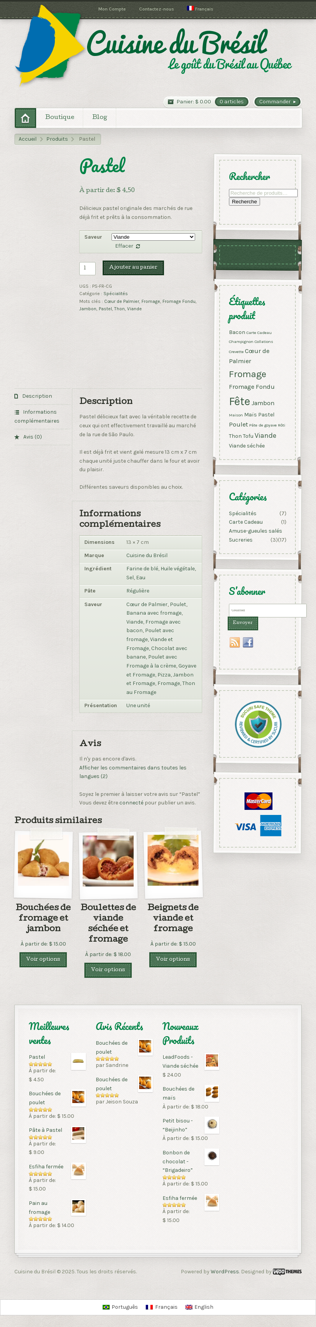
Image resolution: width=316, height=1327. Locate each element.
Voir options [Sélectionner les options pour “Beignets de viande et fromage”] (173, 959)
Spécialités (115, 293)
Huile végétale (178, 568)
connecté (131, 802)
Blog (99, 118)
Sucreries (241, 540)
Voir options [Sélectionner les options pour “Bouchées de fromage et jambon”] (43, 959)
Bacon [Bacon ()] (237, 332)
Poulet (178, 604)
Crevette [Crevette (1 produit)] (236, 351)
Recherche (244, 202)
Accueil (28, 139)
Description (36, 396)
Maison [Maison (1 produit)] (236, 415)
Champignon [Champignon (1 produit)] (241, 341)
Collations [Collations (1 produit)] (264, 341)
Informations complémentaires (36, 416)
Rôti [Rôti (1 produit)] (281, 425)
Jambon (87, 308)
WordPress (225, 1271)
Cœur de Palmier (121, 301)
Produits (57, 139)
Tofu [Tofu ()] (248, 435)
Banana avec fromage (154, 613)
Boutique (59, 118)
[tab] (42, 397)
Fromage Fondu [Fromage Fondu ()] (252, 386)
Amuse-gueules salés (255, 531)
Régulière (137, 590)
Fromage (150, 301)
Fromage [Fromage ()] (247, 373)
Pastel (105, 308)
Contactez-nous (156, 9)
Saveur (93, 237)
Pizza (164, 674)
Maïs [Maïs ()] (250, 414)
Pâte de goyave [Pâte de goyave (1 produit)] (263, 425)
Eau (140, 577)
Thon (119, 308)
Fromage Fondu (179, 301)
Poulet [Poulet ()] (238, 424)
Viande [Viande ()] (265, 435)
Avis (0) (32, 437)
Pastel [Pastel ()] (266, 414)
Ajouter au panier (133, 267)
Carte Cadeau (246, 522)
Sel (130, 577)
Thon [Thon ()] (235, 435)
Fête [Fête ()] (239, 400)
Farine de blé (142, 568)
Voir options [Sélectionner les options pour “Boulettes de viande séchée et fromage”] (108, 970)
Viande (134, 308)
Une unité (138, 705)
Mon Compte (112, 9)
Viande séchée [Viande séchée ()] (247, 445)
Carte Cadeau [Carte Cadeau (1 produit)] (259, 332)
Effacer (124, 246)
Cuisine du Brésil (147, 555)
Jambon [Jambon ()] (262, 402)
